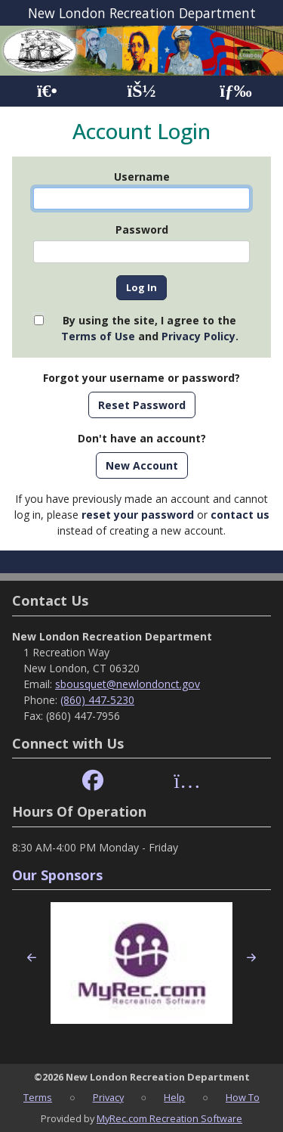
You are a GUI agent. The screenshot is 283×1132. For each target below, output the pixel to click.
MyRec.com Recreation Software (169, 1118)
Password (141, 229)
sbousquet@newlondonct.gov (127, 684)
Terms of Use (98, 336)
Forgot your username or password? (141, 378)
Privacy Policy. (199, 336)
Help (174, 1097)
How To (243, 1097)
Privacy (108, 1097)
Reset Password (142, 405)
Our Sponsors (57, 875)
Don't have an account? (142, 438)
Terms (37, 1097)
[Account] (141, 91)
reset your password (138, 514)
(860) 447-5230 (97, 700)
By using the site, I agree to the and (149, 328)
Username (142, 176)
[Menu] (236, 91)
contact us (240, 514)
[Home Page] (47, 91)
